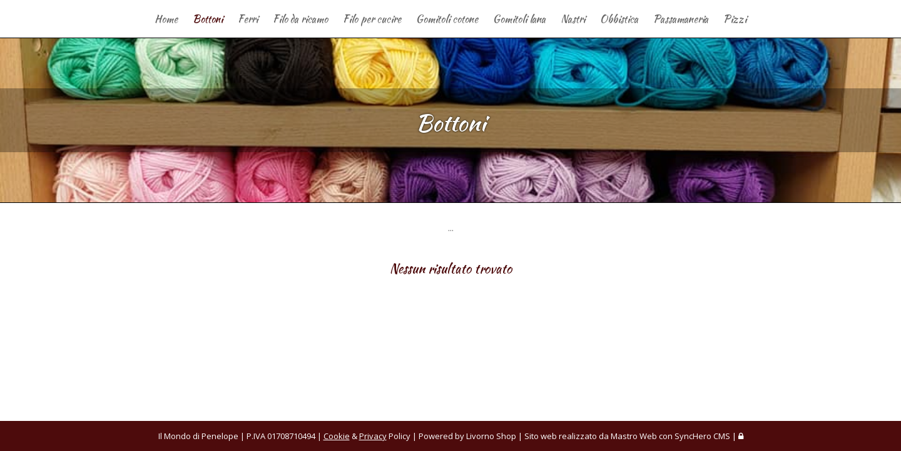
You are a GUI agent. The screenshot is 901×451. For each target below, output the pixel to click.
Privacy (373, 436)
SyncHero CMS (702, 436)
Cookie (336, 436)
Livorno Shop (491, 436)
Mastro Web (634, 436)
